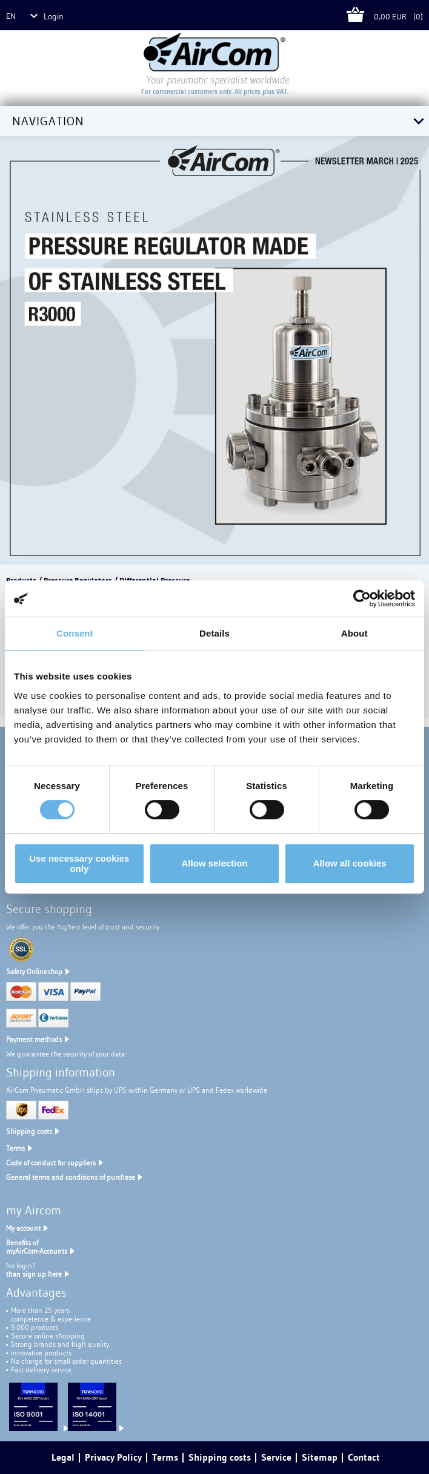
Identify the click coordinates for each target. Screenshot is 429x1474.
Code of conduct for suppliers (51, 1162)
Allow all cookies (350, 863)
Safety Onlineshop (34, 971)
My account (23, 1228)
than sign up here (34, 1274)
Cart (360, 16)
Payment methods (34, 1039)
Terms (15, 1148)
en (11, 16)
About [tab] (354, 633)
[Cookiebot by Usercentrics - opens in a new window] (362, 598)
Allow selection (214, 863)
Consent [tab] (74, 633)
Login (54, 16)
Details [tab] (214, 633)
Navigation (48, 121)
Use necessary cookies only (79, 863)
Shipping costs (29, 1131)
